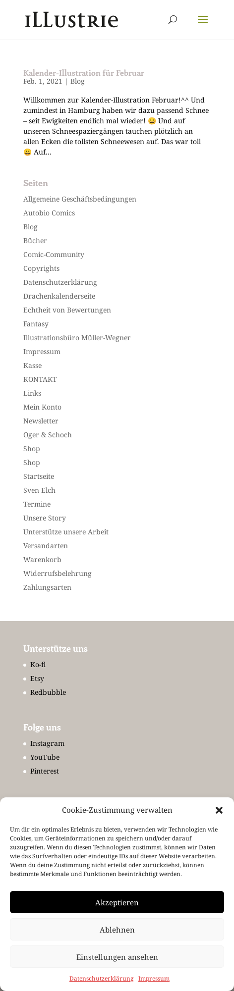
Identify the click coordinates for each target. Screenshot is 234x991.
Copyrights (41, 268)
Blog (77, 81)
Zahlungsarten (47, 587)
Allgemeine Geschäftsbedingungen (79, 199)
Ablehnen (117, 930)
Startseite (38, 476)
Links (32, 393)
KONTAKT (40, 379)
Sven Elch (39, 490)
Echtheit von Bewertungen (67, 309)
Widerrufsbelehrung (57, 573)
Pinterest (44, 771)
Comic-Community (53, 254)
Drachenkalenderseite (59, 296)
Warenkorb (42, 559)
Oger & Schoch (47, 434)
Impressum (154, 978)
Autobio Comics (49, 212)
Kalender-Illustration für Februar (83, 72)
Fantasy (36, 323)
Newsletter (40, 420)
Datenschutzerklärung (101, 978)
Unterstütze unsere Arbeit (66, 531)
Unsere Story (44, 517)
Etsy (37, 678)
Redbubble (48, 692)
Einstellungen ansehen (117, 957)
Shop (31, 448)
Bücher (35, 240)
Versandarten (45, 545)
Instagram (47, 743)
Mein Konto (42, 407)
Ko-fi (38, 664)
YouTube (44, 757)
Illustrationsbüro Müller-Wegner (77, 337)
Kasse (32, 365)
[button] (219, 810)
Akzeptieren (117, 902)
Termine (37, 504)
